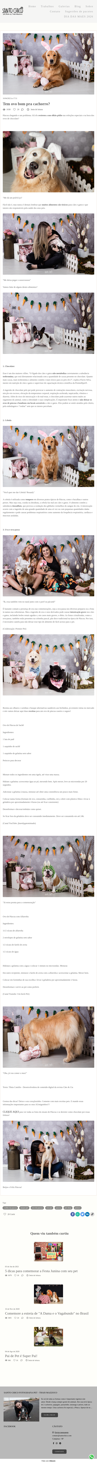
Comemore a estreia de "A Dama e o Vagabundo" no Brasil (47, 1313)
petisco (77, 1208)
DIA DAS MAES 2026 (78, 16)
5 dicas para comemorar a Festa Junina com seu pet (41, 1271)
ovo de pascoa (37, 1208)
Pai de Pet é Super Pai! (21, 1356)
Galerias (64, 6)
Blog (78, 6)
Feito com (48, 1461)
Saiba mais (49, 1415)
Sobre (89, 6)
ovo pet (49, 1208)
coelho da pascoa (10, 1208)
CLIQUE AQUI (11, 1111)
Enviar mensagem (61, 1432)
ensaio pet (24, 1208)
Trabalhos (47, 6)
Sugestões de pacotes (79, 11)
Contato (55, 11)
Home (32, 6)
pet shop (68, 1208)
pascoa (58, 1208)
